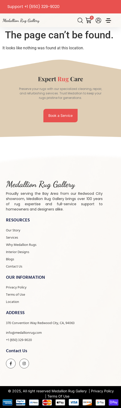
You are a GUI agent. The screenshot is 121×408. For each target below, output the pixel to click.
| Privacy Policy (101, 391)
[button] (108, 21)
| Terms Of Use (57, 396)
